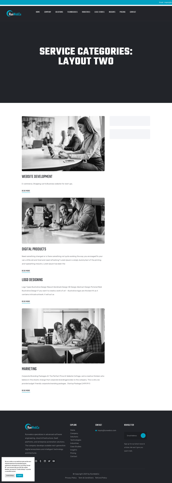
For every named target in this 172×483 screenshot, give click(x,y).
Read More (26, 191)
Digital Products (34, 249)
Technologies (72, 12)
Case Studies (99, 12)
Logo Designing (32, 280)
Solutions (59, 12)
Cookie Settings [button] (10, 476)
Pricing (122, 12)
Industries (86, 12)
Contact (133, 12)
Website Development (37, 177)
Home (38, 12)
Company (47, 12)
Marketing (29, 369)
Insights (112, 12)
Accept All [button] (19, 476)
